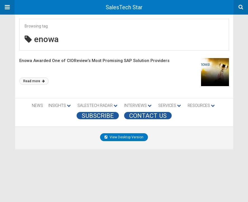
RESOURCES (201, 105)
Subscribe (98, 115)
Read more (34, 81)
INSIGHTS (59, 105)
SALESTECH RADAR (97, 105)
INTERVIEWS (138, 105)
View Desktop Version (124, 137)
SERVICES (169, 105)
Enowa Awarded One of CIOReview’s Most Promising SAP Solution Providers (94, 60)
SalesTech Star (124, 7)
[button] (7, 7)
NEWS (37, 105)
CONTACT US (148, 115)
